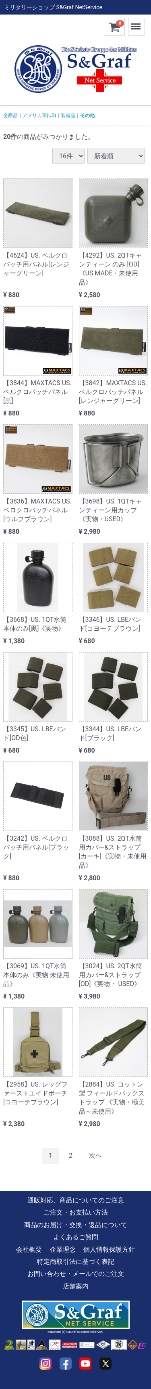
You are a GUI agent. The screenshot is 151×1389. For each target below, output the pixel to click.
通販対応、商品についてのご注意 (75, 1200)
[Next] (95, 1156)
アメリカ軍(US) (39, 115)
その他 (87, 115)
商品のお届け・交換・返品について (75, 1225)
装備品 (68, 115)
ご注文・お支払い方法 (75, 1212)
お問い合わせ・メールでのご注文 (75, 1274)
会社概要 (29, 1249)
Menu (136, 23)
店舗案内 (76, 1286)
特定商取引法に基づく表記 (75, 1261)
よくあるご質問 (75, 1237)
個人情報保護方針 (109, 1249)
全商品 (10, 115)
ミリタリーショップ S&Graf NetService (53, 7)
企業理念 (63, 1249)
